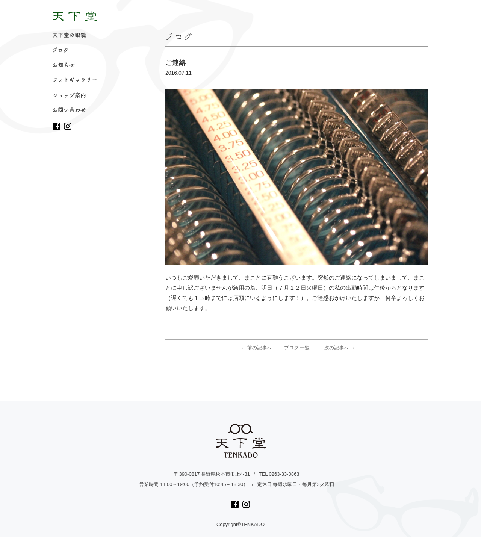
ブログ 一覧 (297, 348)
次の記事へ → (339, 348)
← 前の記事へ (256, 348)
